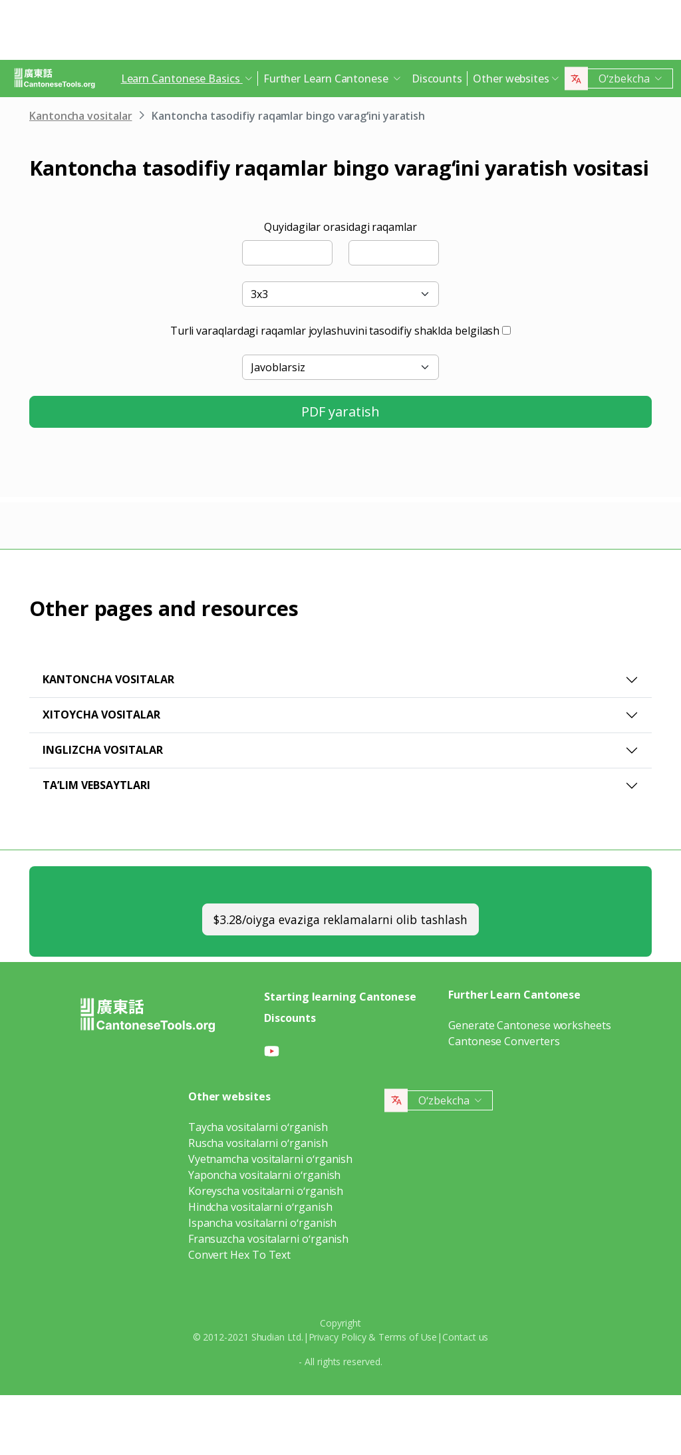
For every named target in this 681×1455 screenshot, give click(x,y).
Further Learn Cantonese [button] (327, 78)
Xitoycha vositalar (101, 714)
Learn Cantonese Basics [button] (182, 78)
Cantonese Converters (503, 1041)
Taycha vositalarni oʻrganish (258, 1127)
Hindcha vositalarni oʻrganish (260, 1207)
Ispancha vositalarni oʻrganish (262, 1222)
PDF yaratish (340, 411)
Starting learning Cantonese (340, 996)
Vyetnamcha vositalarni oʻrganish (270, 1159)
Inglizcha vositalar (103, 749)
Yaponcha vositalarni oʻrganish (264, 1175)
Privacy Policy (337, 1337)
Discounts (437, 78)
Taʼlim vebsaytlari (96, 785)
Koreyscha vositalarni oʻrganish (266, 1191)
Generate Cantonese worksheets (529, 1025)
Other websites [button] (511, 78)
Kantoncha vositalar (80, 115)
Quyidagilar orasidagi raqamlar (340, 227)
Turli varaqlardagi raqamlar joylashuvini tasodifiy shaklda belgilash (335, 330)
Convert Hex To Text (239, 1254)
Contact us (465, 1337)
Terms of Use (407, 1337)
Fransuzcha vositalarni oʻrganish (268, 1238)
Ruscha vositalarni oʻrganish (258, 1143)
